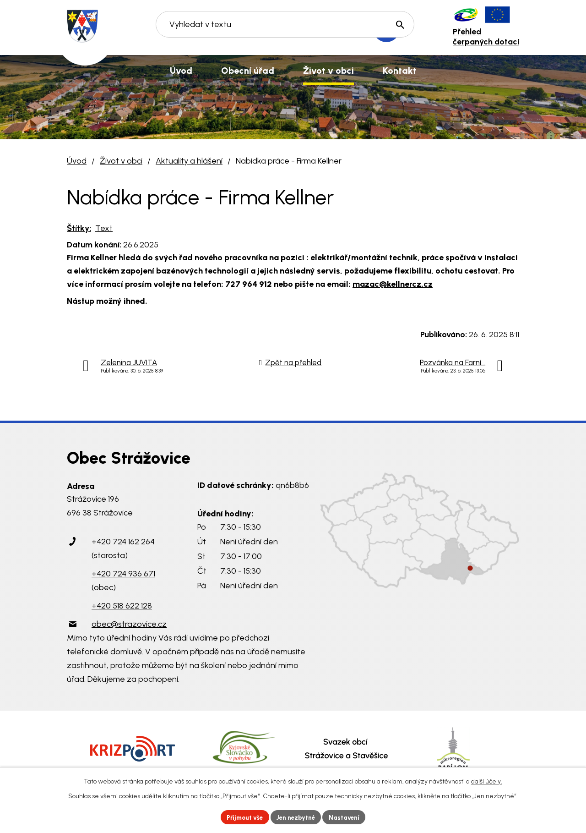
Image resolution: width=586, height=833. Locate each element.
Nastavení (348, 817)
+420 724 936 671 (123, 574)
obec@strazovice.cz (129, 624)
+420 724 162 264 (123, 542)
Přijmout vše (242, 817)
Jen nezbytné (297, 817)
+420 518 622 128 (122, 606)
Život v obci (121, 161)
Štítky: (79, 228)
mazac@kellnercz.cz (393, 284)
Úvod (77, 161)
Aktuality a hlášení (189, 161)
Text (104, 228)
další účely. (486, 780)
